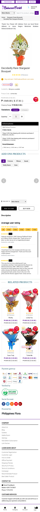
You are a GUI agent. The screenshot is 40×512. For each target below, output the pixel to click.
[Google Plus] (20, 404)
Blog (3, 430)
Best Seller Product (21, 2)
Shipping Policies (7, 463)
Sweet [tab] (26, 161)
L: (5, 147)
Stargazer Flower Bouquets (15, 17)
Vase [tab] (15, 165)
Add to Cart (9, 208)
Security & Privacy (8, 466)
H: (20, 147)
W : (13, 147)
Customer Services (9, 494)
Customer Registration (9, 452)
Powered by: (6, 409)
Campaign (5, 471)
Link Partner (6, 443)
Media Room (6, 435)
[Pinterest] (16, 404)
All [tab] (3, 161)
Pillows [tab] (18, 161)
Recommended (8, 2)
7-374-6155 (9, 490)
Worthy (11, 318)
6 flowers (15, 110)
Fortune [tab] (10, 161)
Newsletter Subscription (9, 441)
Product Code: (9, 94)
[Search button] (37, 13)
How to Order (6, 458)
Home (3, 17)
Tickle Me (29, 355)
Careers (4, 433)
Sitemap (4, 438)
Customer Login (7, 455)
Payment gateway (8, 369)
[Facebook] (3, 404)
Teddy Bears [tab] (7, 165)
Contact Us (6, 481)
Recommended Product (9, 474)
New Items (32, 2)
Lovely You (29, 318)
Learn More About (9, 448)
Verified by (6, 386)
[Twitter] (8, 404)
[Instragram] (12, 404)
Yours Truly (10, 355)
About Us (5, 427)
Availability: (10, 89)
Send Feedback (8, 485)
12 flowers (25, 110)
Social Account (7, 399)
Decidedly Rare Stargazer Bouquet (13, 19)
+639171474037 (11, 487)
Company (5, 423)
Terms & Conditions (8, 468)
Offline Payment (7, 460)
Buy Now (26, 208)
